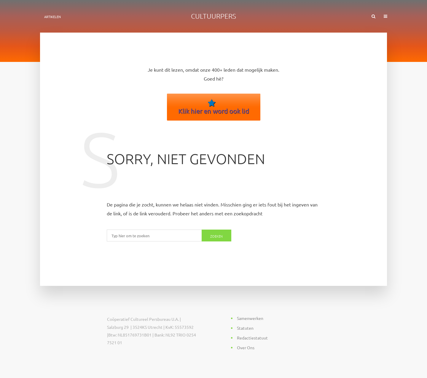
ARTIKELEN (52, 16)
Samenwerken (250, 318)
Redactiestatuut (252, 337)
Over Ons (245, 347)
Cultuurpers (213, 16)
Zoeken (216, 236)
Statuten (245, 328)
